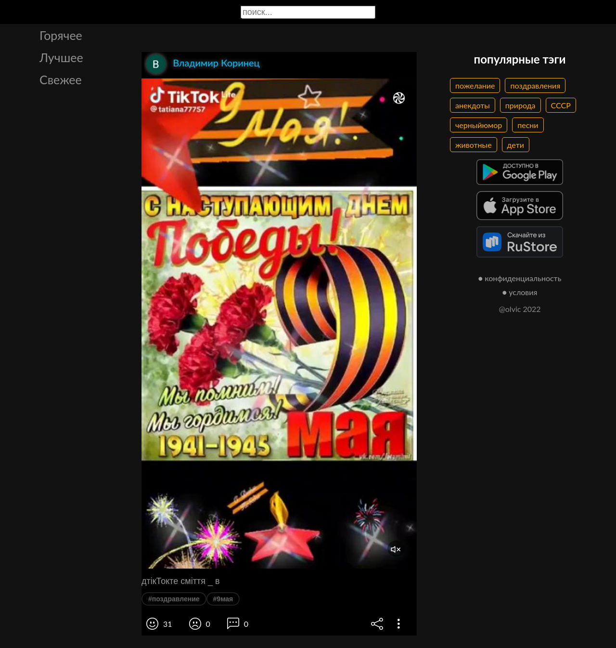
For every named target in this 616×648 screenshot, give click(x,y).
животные (473, 144)
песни (527, 125)
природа (520, 105)
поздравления (535, 85)
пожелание (475, 85)
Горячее (60, 35)
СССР (561, 105)
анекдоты (472, 105)
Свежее (60, 79)
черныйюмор (478, 125)
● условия (520, 292)
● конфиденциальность (520, 278)
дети (515, 144)
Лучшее (61, 57)
